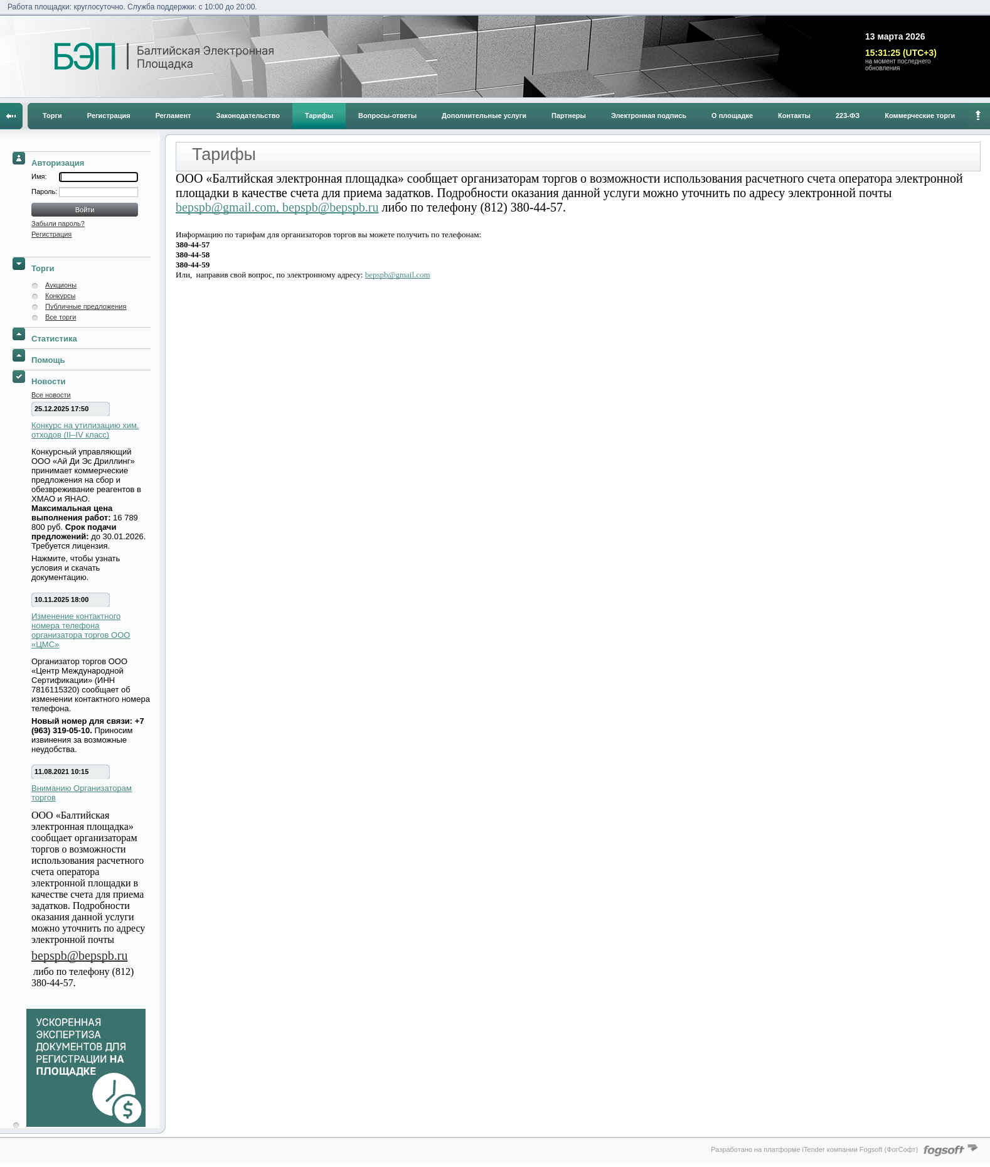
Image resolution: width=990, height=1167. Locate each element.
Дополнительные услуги (484, 115)
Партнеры (568, 115)
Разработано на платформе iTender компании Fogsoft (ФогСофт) (814, 1149)
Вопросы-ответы (387, 115)
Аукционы (61, 285)
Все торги (60, 317)
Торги (52, 115)
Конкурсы (60, 295)
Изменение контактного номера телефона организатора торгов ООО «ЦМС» (80, 630)
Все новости (51, 395)
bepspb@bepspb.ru (79, 955)
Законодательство (248, 115)
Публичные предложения (85, 306)
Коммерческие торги (920, 115)
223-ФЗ (848, 115)
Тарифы (319, 115)
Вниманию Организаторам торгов (81, 792)
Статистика (54, 338)
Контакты (794, 115)
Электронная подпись (648, 115)
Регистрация (108, 115)
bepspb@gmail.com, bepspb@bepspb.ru (277, 207)
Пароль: (45, 191)
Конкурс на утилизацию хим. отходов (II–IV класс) (85, 430)
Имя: (38, 176)
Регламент (173, 115)
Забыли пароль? (58, 223)
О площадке (732, 115)
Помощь (48, 360)
